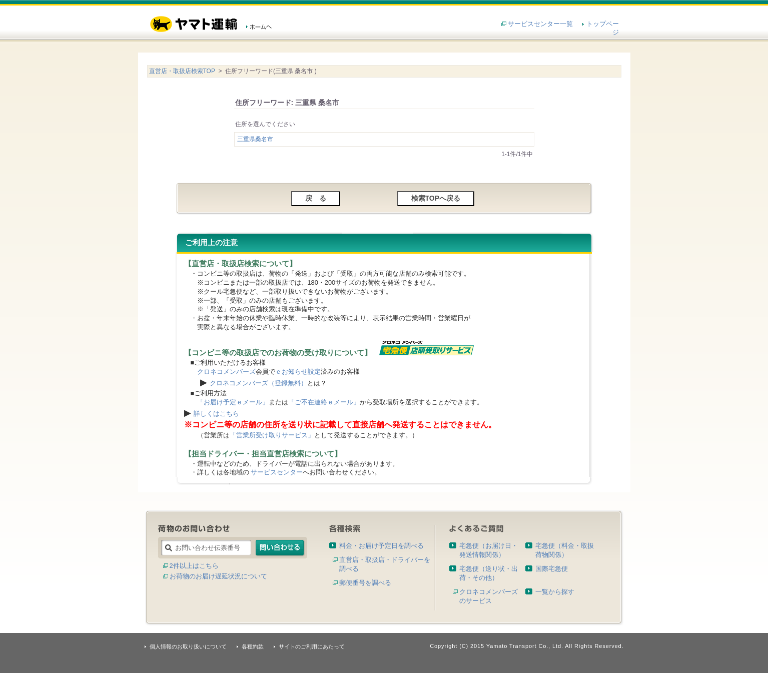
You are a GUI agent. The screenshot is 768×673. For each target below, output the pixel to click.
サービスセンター (277, 472)
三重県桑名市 (255, 139)
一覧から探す (554, 591)
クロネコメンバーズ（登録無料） (258, 383)
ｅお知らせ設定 (298, 371)
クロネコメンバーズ (226, 371)
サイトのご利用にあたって (312, 646)
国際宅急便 (551, 568)
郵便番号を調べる (365, 582)
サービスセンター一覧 (540, 24)
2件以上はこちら (194, 565)
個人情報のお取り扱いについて (188, 646)
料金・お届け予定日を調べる (381, 545)
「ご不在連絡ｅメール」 (324, 402)
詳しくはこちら (216, 413)
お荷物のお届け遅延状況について (218, 576)
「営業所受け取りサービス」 (272, 435)
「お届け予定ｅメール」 (233, 402)
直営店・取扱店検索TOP (182, 71)
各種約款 (253, 646)
